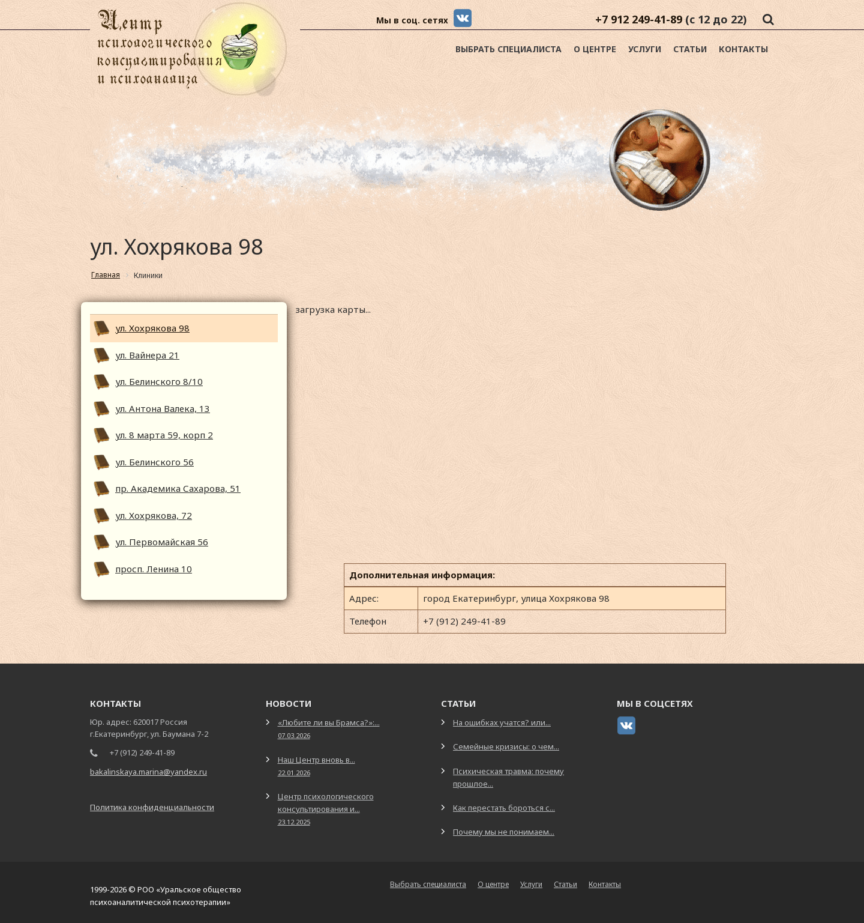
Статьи (690, 49)
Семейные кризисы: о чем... (506, 746)
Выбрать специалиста (508, 49)
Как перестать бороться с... (504, 807)
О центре (595, 49)
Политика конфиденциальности (152, 807)
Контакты (743, 49)
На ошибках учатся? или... (502, 722)
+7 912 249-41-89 (638, 19)
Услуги (644, 49)
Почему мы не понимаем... (503, 831)
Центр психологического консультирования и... (326, 808)
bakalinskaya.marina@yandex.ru (148, 771)
